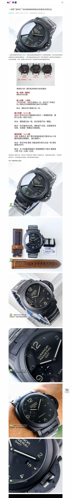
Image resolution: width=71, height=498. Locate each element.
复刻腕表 (23, 55)
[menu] (62, 2)
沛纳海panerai (41, 13)
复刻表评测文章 (33, 13)
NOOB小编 (11, 13)
